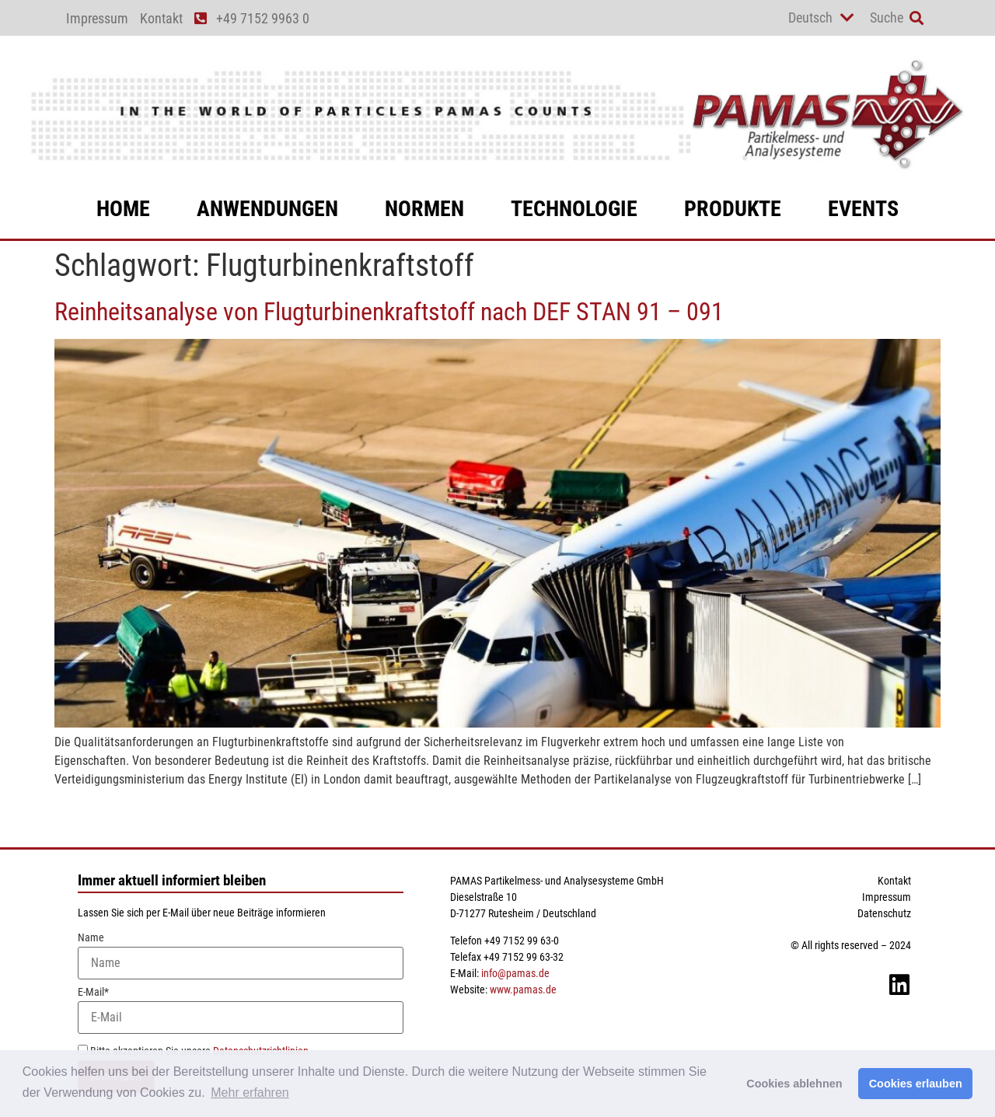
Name (240, 955)
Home (123, 209)
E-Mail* (240, 1010)
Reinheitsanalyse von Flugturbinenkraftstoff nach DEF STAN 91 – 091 (389, 311)
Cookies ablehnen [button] (794, 1083)
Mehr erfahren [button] (250, 1092)
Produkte (732, 209)
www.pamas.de (523, 989)
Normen (424, 209)
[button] (916, 18)
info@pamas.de (515, 973)
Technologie (574, 209)
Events (863, 209)
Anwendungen (267, 209)
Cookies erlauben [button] (915, 1083)
